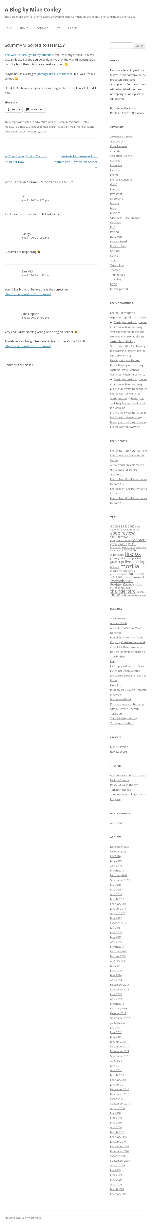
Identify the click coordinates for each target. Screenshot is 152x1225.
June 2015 (116, 932)
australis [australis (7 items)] (127, 529)
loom (73, 126)
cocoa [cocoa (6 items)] (136, 529)
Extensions (117, 170)
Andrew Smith (118, 623)
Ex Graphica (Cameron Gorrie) (128, 666)
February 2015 (118, 951)
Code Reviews (118, 146)
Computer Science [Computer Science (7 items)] (120, 540)
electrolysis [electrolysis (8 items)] (128, 547)
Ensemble (116, 165)
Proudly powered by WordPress (23, 1217)
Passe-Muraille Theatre (124, 785)
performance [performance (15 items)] (134, 573)
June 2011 (116, 1065)
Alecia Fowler (118, 618)
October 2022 (118, 851)
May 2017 (116, 918)
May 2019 (116, 861)
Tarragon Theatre (120, 789)
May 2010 (116, 1122)
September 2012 (120, 1018)
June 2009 (116, 1175)
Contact (42, 28)
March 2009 (117, 1189)
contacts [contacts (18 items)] (138, 539)
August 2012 (117, 1022)
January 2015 (118, 956)
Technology (21, 126)
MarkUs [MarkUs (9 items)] (115, 567)
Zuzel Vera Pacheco (122, 723)
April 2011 (116, 1070)
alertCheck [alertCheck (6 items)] (116, 529)
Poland (114, 232)
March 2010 (117, 1132)
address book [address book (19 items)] (122, 526)
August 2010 (117, 1108)
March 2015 (117, 946)
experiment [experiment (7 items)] (116, 549)
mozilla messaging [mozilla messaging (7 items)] (120, 570)
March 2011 (117, 1075)
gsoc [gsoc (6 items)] (134, 558)
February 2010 (118, 1137)
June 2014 (116, 970)
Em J (112, 661)
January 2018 (118, 908)
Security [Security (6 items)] (137, 585)
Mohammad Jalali (120, 699)
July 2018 (115, 885)
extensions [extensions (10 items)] (117, 555)
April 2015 (116, 942)
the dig (22, 131)
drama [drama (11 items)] (122, 544)
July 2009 (115, 1170)
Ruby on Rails (118, 246)
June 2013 (116, 994)
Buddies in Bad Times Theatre (128, 775)
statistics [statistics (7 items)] (115, 587)
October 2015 (118, 923)
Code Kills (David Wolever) (126, 647)
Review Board (118, 241)
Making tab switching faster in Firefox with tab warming (127, 350)
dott (45, 126)
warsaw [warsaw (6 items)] (130, 595)
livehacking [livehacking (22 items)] (135, 561)
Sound (114, 255)
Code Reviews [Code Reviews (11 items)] (119, 537)
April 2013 (116, 999)
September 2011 (120, 1056)
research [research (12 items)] (139, 577)
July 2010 (115, 1113)
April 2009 (116, 1184)
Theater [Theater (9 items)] (125, 587)
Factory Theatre (119, 780)
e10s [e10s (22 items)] (132, 543)
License (72, 28)
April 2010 (116, 1127)
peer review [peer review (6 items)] (116, 574)
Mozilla (9, 126)
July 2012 (115, 1027)
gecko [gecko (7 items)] (113, 558)
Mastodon (116, 694)
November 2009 (119, 1151)
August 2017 (117, 913)
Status (114, 260)
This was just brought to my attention (29, 55)
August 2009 (117, 1165)
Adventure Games (46, 122)
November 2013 (119, 989)
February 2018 (118, 904)
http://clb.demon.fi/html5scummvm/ (28, 294)
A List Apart (117, 823)
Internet (115, 189)
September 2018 (120, 880)
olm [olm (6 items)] (133, 571)
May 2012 (116, 1037)
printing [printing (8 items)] (127, 577)
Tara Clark (116, 713)
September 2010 (120, 1103)
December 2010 (119, 1089)
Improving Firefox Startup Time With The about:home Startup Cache (128, 455)
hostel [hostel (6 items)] (140, 558)
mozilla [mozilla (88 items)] (129, 566)
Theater (115, 270)
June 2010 (116, 1118)
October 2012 (118, 1013)
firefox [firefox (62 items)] (133, 553)
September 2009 (120, 1160)
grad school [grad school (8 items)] (124, 558)
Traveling (115, 279)
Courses (115, 160)
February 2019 (118, 875)
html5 (52, 126)
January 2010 (118, 1141)
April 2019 (116, 866)
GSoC (113, 184)
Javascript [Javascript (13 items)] (117, 562)
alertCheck (116, 141)
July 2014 (115, 965)
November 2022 (119, 847)
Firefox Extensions (121, 179)
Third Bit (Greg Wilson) (123, 718)
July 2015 (115, 927)
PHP (112, 227)
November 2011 (119, 1051)
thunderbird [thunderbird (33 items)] (123, 591)
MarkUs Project (119, 747)
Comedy (115, 151)
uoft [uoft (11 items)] (123, 595)
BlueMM (27, 271)
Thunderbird (117, 274)
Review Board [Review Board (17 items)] (121, 584)
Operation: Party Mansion (125, 217)
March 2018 (117, 899)
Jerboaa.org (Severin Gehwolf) (128, 690)
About (24, 28)
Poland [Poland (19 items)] (116, 576)
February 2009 (118, 1194)
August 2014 (117, 961)
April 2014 (116, 980)
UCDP (113, 284)
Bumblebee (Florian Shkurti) (126, 637)
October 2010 (118, 1099)
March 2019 (117, 870)
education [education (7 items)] (115, 547)
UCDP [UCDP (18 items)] (115, 595)
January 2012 (118, 1041)
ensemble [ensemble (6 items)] (141, 547)
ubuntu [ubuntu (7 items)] (140, 591)
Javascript (62, 126)
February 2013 (118, 1008)
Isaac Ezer (116, 685)
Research (116, 236)
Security (115, 251)
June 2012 (116, 1032)
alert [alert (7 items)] (137, 526)
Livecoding (116, 198)
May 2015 (116, 937)
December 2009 (119, 1146)
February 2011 (118, 1080)
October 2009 (118, 1156)
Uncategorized (119, 289)
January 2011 (118, 1084)
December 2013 (119, 984)
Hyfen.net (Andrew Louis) (125, 671)
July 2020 (115, 856)
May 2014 (116, 975)
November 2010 (119, 1094)
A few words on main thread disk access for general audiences (127, 469)
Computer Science (69, 122)
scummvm (11, 131)
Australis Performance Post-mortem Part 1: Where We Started (76, 161)
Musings (115, 213)
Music (113, 208)
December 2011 (119, 1046)
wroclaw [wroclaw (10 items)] (140, 595)
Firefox (85, 122)
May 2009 (116, 1179)
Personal (115, 222)
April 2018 (116, 894)
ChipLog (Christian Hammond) (127, 642)
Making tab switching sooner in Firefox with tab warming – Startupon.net (128, 393)
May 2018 (116, 889)
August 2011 (117, 1061)
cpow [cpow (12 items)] (114, 544)
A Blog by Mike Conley (33, 9)
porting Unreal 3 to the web (55, 74)
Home (8, 28)
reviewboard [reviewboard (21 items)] (121, 580)
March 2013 (117, 1003)
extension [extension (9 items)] (130, 550)
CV (58, 28)
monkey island (85, 126)
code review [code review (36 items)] (122, 533)
